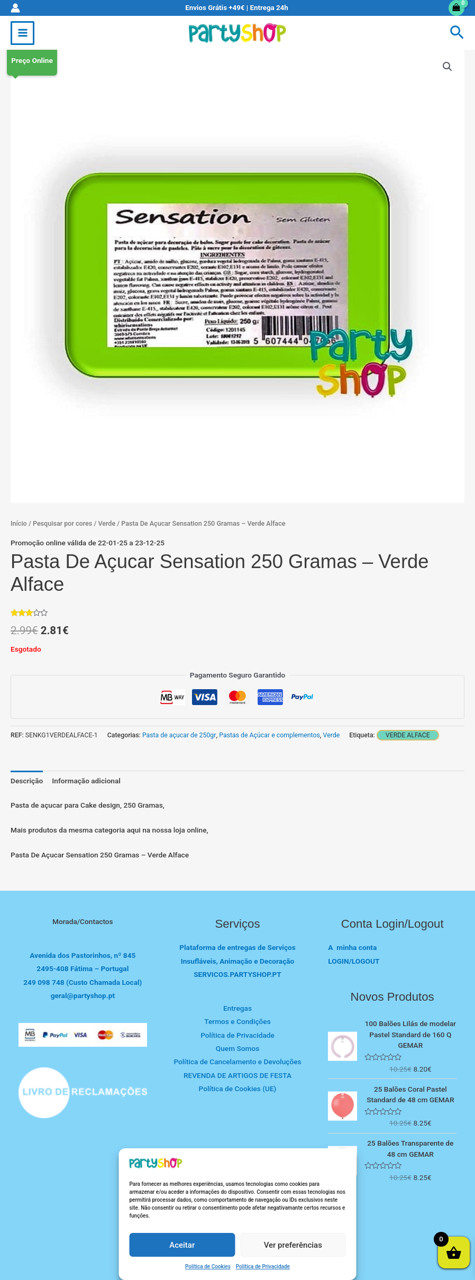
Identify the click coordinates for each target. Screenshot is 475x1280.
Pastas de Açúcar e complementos (269, 735)
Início (19, 523)
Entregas (237, 1008)
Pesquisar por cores (62, 523)
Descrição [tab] (27, 780)
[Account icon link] (15, 8)
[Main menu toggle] (22, 33)
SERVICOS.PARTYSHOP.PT (237, 974)
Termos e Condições (237, 1021)
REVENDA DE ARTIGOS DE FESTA (237, 1075)
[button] (457, 33)
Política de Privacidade (263, 1266)
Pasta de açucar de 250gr (179, 735)
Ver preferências (293, 1245)
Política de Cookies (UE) (238, 1088)
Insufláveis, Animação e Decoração (238, 961)
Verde (106, 523)
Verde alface (408, 735)
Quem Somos (237, 1048)
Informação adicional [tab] (86, 780)
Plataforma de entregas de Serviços (237, 947)
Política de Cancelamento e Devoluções (237, 1061)
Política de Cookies (208, 1266)
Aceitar (182, 1245)
